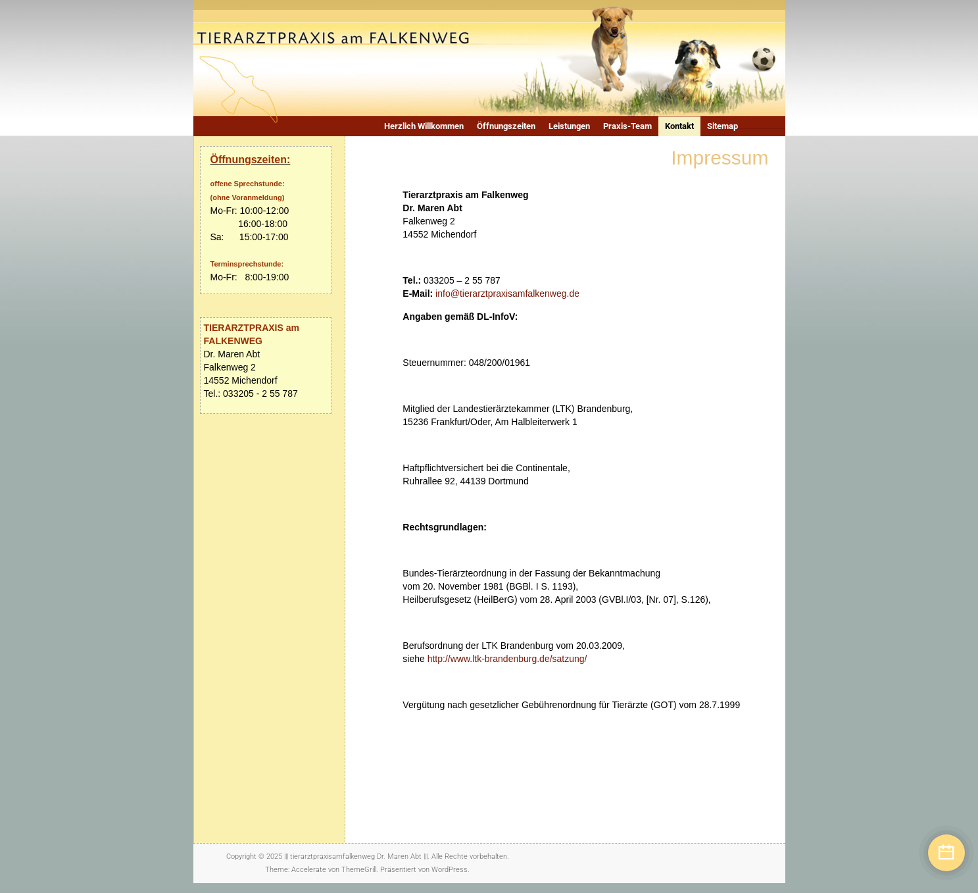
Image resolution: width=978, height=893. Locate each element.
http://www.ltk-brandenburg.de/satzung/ (507, 658)
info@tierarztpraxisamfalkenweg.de (507, 293)
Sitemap (722, 126)
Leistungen (569, 126)
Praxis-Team (627, 126)
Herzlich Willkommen (424, 126)
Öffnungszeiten (506, 126)
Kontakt (679, 126)
